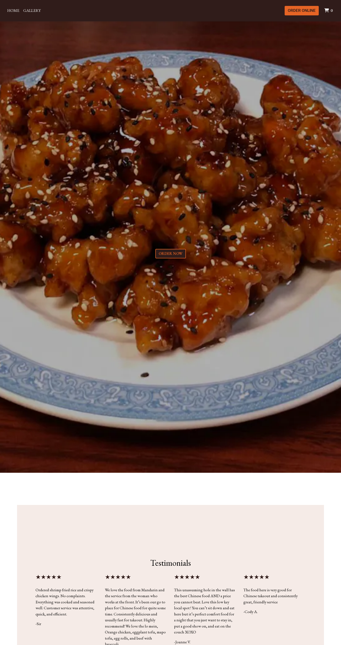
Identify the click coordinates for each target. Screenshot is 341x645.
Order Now (171, 253)
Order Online (302, 10)
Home (13, 10)
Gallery (32, 10)
